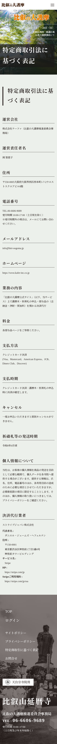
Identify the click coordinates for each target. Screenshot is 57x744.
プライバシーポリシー (14, 500)
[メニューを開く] (52, 5)
